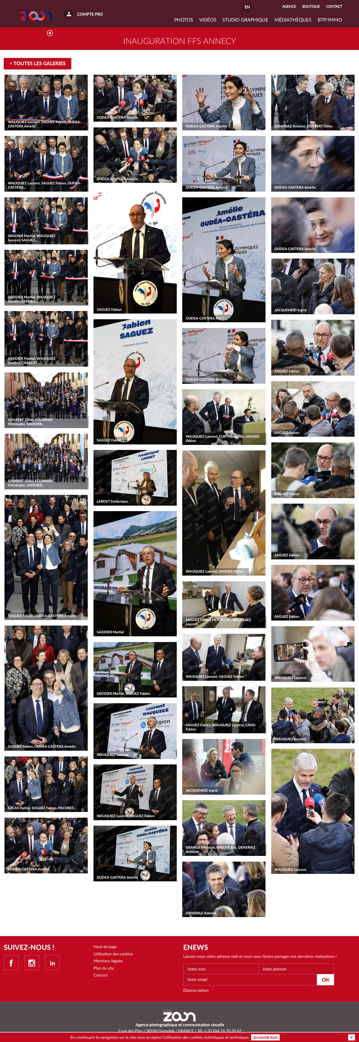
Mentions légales (108, 961)
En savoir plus (265, 1037)
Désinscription (196, 991)
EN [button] (247, 7)
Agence (289, 6)
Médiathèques (292, 20)
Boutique (311, 6)
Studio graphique (245, 20)
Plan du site (103, 968)
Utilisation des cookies (113, 954)
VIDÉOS (207, 20)
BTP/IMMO (330, 20)
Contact (100, 975)
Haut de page (105, 947)
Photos (183, 20)
